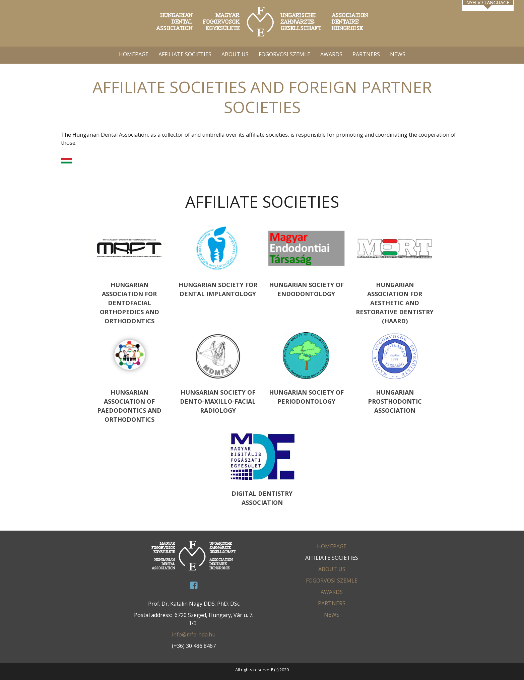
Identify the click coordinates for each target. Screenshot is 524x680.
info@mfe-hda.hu (193, 634)
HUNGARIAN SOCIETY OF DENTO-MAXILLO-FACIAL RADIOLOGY (218, 373)
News (397, 54)
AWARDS (331, 54)
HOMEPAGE (133, 54)
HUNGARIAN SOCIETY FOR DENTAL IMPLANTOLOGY (218, 261)
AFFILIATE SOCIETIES (184, 54)
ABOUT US (235, 54)
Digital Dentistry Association (262, 468)
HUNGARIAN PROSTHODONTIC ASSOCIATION (394, 373)
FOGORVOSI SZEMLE (284, 54)
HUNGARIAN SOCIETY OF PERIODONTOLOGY (306, 368)
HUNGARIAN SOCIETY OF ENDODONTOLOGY (306, 261)
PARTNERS (366, 54)
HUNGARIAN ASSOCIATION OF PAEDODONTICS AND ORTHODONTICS (129, 377)
